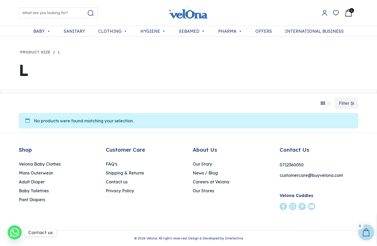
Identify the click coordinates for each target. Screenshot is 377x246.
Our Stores (203, 190)
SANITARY (74, 31)
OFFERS (263, 31)
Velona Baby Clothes (40, 164)
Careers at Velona (211, 181)
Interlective (234, 238)
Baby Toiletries (34, 190)
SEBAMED (192, 31)
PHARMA (230, 31)
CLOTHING (112, 31)
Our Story (202, 164)
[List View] (329, 103)
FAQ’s (111, 164)
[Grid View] (323, 103)
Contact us (116, 181)
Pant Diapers (32, 199)
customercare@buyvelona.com (311, 175)
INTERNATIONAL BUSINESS (314, 31)
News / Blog (205, 173)
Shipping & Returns (125, 173)
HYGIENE (153, 31)
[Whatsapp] (15, 232)
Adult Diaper (32, 181)
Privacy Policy (120, 190)
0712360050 (292, 164)
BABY (42, 31)
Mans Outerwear (36, 173)
